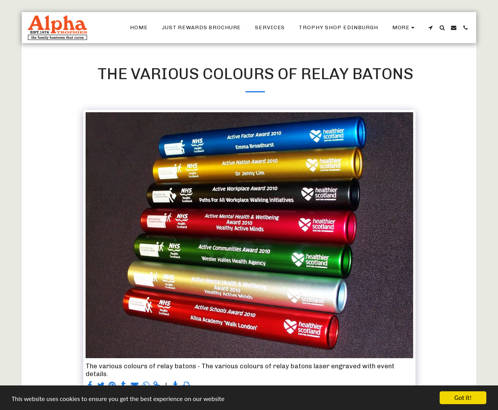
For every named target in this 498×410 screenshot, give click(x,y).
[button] (430, 27)
